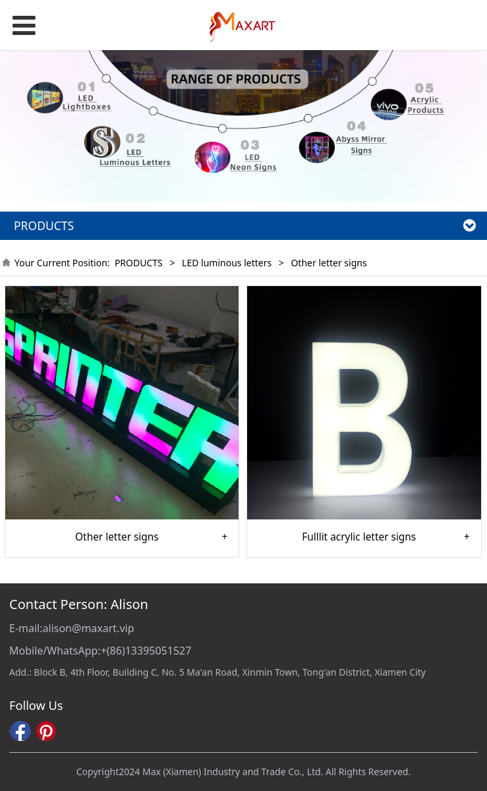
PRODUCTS (139, 262)
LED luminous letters (227, 262)
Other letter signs (117, 537)
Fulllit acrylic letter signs (359, 537)
